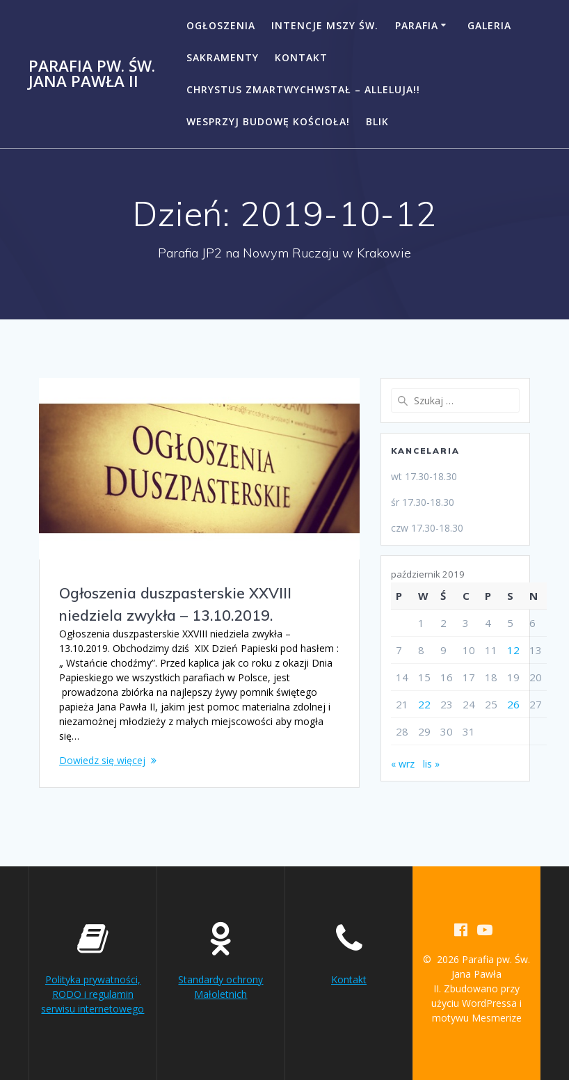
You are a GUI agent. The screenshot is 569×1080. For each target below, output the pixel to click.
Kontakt (301, 57)
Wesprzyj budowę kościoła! (268, 121)
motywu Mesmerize (477, 1017)
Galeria (489, 25)
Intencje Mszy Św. (324, 25)
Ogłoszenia (220, 25)
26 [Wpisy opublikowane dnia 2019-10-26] (513, 704)
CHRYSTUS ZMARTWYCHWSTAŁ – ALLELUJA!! (303, 89)
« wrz (403, 763)
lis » (431, 763)
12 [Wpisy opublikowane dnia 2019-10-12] (513, 650)
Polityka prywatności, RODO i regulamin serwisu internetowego (92, 994)
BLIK (377, 121)
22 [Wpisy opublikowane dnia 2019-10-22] (424, 704)
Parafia (416, 25)
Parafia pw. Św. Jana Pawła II (92, 74)
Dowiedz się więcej (102, 760)
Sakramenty (222, 57)
